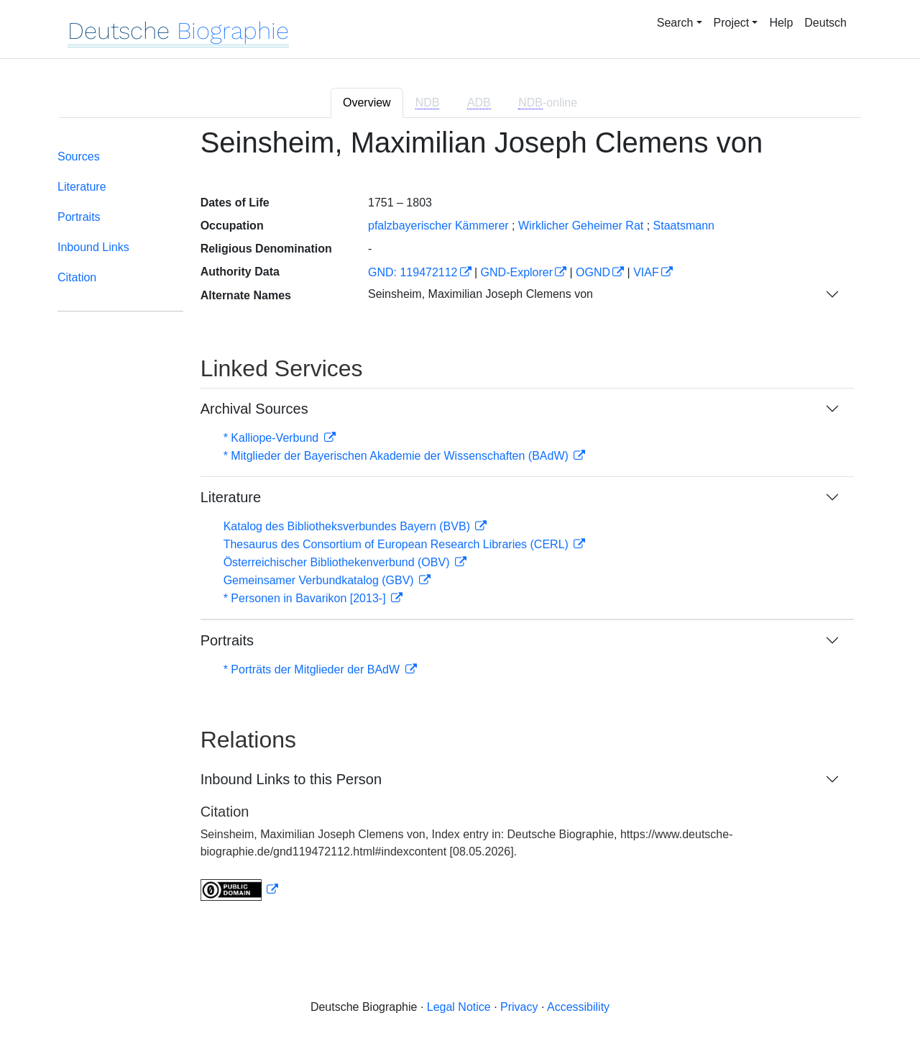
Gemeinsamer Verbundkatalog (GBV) (320, 580)
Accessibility (578, 1007)
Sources (79, 156)
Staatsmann (683, 225)
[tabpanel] (460, 522)
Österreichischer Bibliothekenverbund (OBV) (338, 562)
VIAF (646, 272)
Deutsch (825, 23)
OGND (593, 272)
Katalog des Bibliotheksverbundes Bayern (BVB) (349, 526)
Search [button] (675, 23)
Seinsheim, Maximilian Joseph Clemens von (480, 294)
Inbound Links (93, 247)
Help (781, 23)
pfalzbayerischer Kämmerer (438, 225)
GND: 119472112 (413, 272)
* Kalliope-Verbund (273, 438)
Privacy (519, 1007)
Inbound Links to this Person (291, 779)
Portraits (79, 217)
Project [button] (732, 23)
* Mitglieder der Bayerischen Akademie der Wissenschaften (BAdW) (398, 456)
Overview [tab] (367, 102)
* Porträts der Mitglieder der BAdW (313, 669)
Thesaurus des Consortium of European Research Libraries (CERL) (398, 544)
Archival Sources (254, 409)
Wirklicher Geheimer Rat (580, 225)
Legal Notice (459, 1007)
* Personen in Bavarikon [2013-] (306, 598)
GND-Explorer (517, 272)
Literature (82, 187)
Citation (77, 277)
